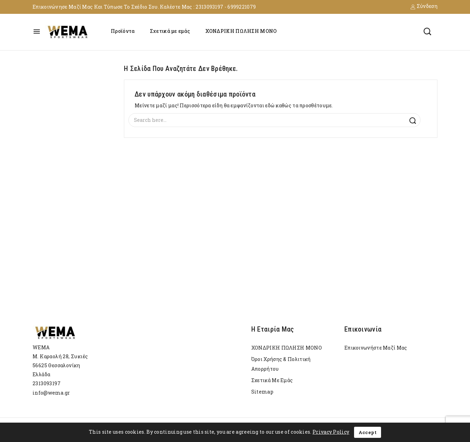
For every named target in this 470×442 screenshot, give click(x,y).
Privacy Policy (331, 432)
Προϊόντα (123, 31)
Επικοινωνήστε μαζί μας (375, 347)
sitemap (262, 391)
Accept (368, 432)
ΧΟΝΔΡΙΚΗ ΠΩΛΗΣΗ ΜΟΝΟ (241, 31)
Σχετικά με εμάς (170, 31)
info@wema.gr (51, 392)
